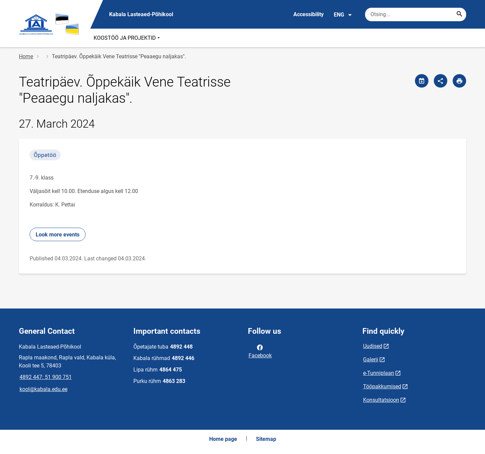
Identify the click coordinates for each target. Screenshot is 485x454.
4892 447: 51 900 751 (46, 377)
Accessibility (308, 14)
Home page (223, 439)
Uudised (372, 346)
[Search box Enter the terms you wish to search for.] (415, 14)
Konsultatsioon (381, 400)
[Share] (440, 81)
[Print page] (459, 81)
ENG (343, 15)
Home (26, 56)
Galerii (370, 359)
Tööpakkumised (382, 386)
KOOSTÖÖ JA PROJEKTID (127, 38)
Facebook (260, 351)
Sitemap (266, 439)
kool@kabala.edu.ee (43, 389)
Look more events (57, 234)
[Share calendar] (421, 81)
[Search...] (459, 14)
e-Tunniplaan (378, 373)
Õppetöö (45, 155)
